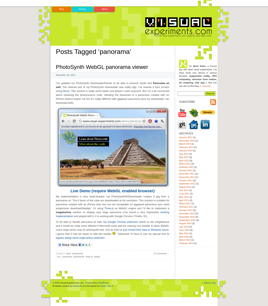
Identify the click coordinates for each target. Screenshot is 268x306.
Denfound (77, 286)
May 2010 (184, 233)
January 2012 (185, 170)
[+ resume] (205, 86)
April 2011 (184, 200)
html (68, 253)
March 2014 (185, 144)
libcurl (66, 91)
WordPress (103, 283)
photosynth (77, 253)
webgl (97, 256)
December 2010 (187, 213)
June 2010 (184, 230)
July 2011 (184, 190)
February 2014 (186, 147)
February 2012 (186, 167)
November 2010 (187, 217)
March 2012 (185, 164)
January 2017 (185, 137)
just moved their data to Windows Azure (146, 229)
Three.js (109, 208)
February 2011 (186, 207)
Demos (82, 9)
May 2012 (184, 157)
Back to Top (210, 283)
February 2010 (186, 243)
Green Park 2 (106, 286)
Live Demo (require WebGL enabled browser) (112, 191)
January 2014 (185, 150)
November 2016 (187, 141)
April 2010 (184, 237)
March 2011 (185, 203)
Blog (61, 9)
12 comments (160, 253)
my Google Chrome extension (120, 221)
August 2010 (185, 223)
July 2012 (184, 154)
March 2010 (185, 240)
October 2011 (185, 180)
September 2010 (187, 220)
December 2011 (187, 174)
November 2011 (187, 177)
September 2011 (187, 183)
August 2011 (185, 187)
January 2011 (185, 210)
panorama (67, 256)
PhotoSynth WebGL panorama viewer (102, 67)
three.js (89, 256)
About (104, 9)
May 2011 (184, 197)
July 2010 (184, 227)
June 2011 (184, 193)
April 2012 (184, 160)
